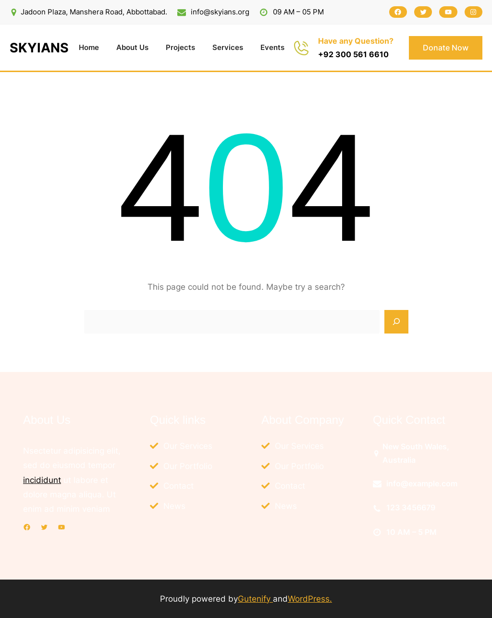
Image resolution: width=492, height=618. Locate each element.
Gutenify (255, 598)
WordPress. (310, 598)
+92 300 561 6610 (353, 54)
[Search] (396, 322)
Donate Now (445, 47)
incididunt (42, 480)
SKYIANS (39, 48)
